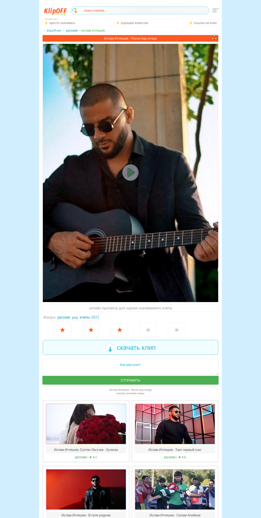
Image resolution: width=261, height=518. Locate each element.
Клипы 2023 (89, 317)
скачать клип (130, 347)
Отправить (130, 380)
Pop (75, 317)
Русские (64, 317)
